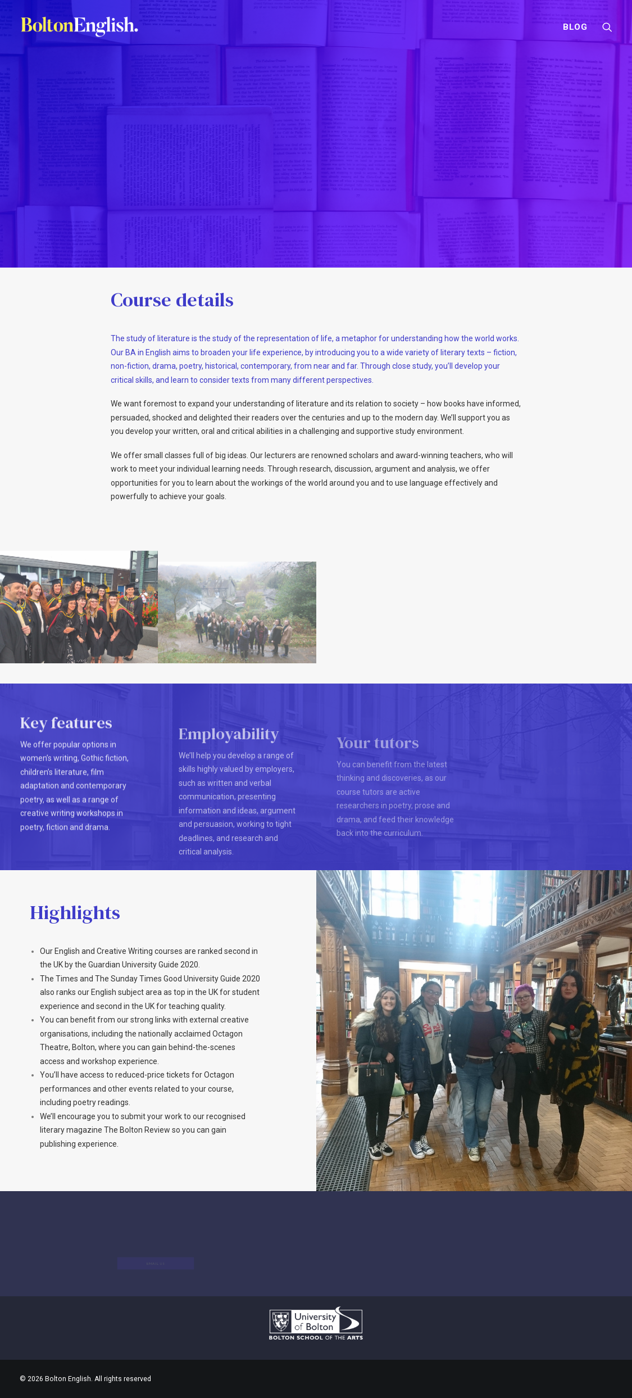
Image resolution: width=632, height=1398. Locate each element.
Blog (575, 27)
